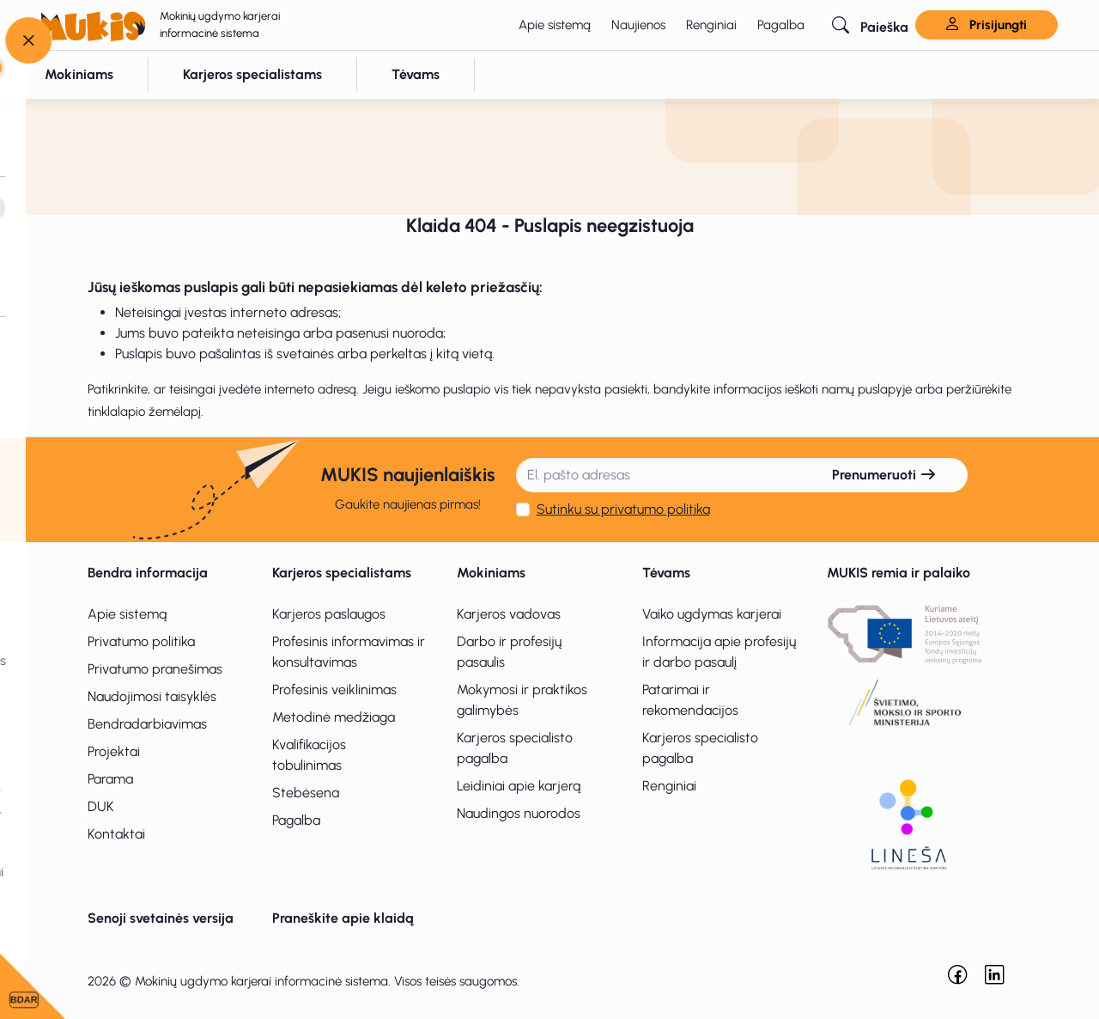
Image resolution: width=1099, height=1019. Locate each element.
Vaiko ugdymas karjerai (711, 614)
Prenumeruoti (884, 475)
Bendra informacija (148, 572)
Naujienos (638, 25)
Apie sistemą (555, 25)
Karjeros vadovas (509, 614)
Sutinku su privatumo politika (623, 509)
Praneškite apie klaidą (343, 918)
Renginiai (711, 25)
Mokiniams (491, 572)
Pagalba (781, 25)
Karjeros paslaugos (329, 614)
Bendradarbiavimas (147, 724)
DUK (101, 806)
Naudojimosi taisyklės (152, 696)
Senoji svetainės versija (161, 918)
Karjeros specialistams (341, 572)
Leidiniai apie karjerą (518, 786)
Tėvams (666, 572)
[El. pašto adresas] (660, 475)
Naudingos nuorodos (518, 813)
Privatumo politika (141, 641)
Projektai (114, 751)
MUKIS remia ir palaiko (898, 572)
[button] (870, 25)
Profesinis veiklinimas (334, 689)
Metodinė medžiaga (333, 717)
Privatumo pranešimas (155, 669)
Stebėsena (305, 792)
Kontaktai (116, 834)
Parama (110, 779)
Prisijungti (986, 25)
